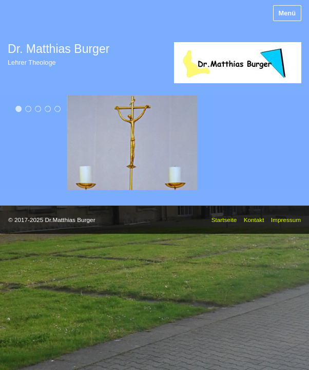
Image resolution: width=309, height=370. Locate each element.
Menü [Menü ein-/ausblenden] (287, 13)
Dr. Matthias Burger (58, 48)
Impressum (286, 219)
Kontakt (254, 219)
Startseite (224, 219)
